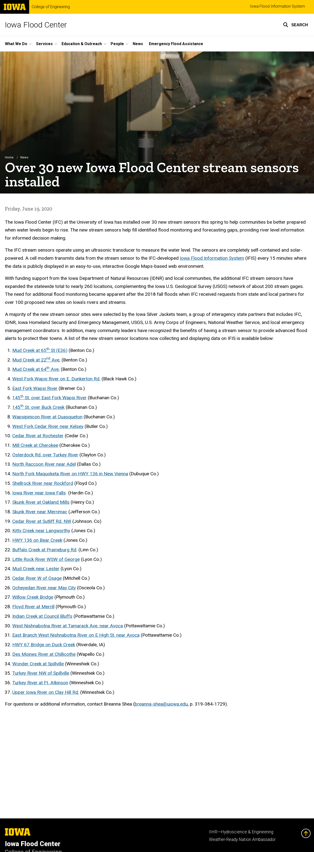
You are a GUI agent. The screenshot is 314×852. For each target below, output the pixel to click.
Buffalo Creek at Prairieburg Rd (44, 550)
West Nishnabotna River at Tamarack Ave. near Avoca (67, 626)
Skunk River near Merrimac (39, 512)
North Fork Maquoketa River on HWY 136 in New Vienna (70, 474)
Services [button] (44, 43)
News (138, 43)
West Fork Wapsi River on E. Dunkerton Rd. (56, 379)
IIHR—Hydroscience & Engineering (241, 831)
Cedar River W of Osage (37, 578)
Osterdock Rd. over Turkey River (45, 455)
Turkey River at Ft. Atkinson (40, 683)
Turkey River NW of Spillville (40, 673)
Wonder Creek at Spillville (38, 664)
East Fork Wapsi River (34, 388)
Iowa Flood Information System (277, 6)
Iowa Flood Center (36, 25)
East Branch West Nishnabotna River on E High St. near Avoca (76, 635)
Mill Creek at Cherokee (35, 445)
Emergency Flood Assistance (176, 43)
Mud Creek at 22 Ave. (36, 360)
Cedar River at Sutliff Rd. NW (41, 521)
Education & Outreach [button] (82, 43)
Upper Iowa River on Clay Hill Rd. (45, 692)
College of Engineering (51, 7)
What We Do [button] (16, 43)
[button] (295, 25)
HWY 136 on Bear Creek (37, 540)
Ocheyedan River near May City (44, 588)
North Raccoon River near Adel (44, 464)
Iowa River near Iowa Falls (39, 493)
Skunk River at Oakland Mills (40, 502)
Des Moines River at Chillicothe (44, 654)
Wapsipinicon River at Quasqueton (47, 417)
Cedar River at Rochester (38, 436)
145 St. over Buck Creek (38, 407)
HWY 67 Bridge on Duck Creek (43, 645)
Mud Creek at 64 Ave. (36, 369)
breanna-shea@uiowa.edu (161, 704)
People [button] (117, 43)
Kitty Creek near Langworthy (41, 531)
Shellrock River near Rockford (42, 483)
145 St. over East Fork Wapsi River (49, 398)
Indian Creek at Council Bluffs (42, 616)
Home (9, 157)
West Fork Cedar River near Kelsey (47, 426)
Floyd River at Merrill (33, 607)
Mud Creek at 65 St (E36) (39, 350)
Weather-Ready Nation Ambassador (242, 839)
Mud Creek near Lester (35, 569)
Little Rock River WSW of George (46, 559)
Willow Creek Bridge (32, 597)
